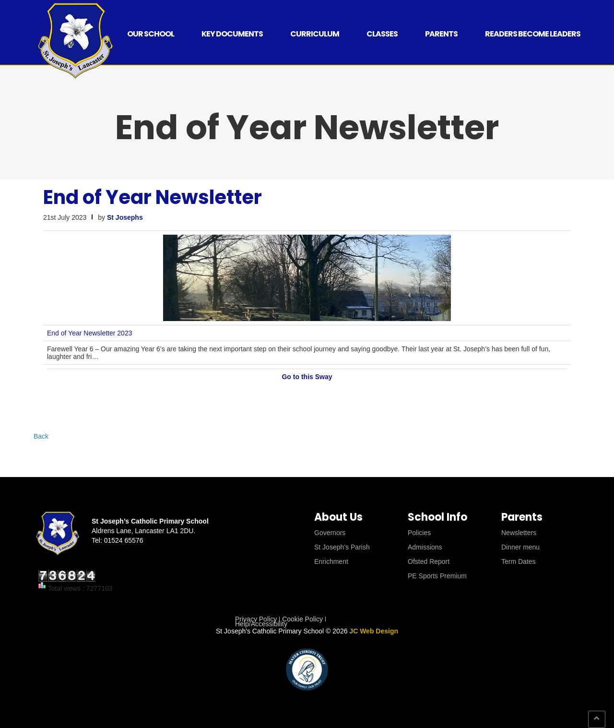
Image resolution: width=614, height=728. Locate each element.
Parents (441, 33)
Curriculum (314, 33)
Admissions (425, 547)
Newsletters (518, 533)
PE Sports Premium (437, 576)
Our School (150, 33)
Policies (419, 533)
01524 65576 (123, 540)
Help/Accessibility (261, 623)
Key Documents (232, 33)
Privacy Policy (256, 619)
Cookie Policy (302, 619)
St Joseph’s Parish (342, 547)
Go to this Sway (307, 377)
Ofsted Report (428, 561)
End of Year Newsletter (152, 197)
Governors (329, 533)
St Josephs (125, 217)
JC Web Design (373, 631)
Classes (382, 33)
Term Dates (518, 561)
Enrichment (331, 561)
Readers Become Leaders (532, 33)
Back (41, 436)
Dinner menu (520, 547)
